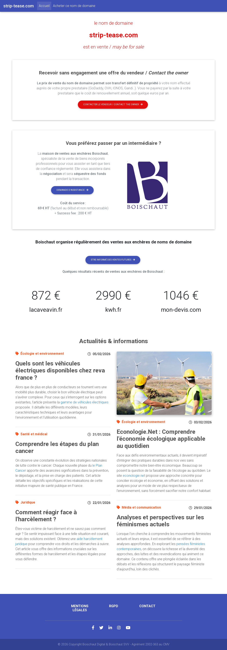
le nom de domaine (113, 23)
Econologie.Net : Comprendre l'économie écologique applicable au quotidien (161, 438)
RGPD (113, 606)
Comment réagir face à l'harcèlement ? (46, 516)
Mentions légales (79, 608)
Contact (147, 606)
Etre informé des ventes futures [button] (113, 259)
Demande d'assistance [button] (72, 190)
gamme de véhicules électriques (84, 402)
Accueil (45, 5)
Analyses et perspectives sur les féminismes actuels (160, 521)
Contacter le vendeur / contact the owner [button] (113, 104)
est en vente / (113, 47)
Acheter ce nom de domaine (74, 6)
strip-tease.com (113, 35)
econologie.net (134, 476)
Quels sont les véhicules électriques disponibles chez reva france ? (60, 370)
